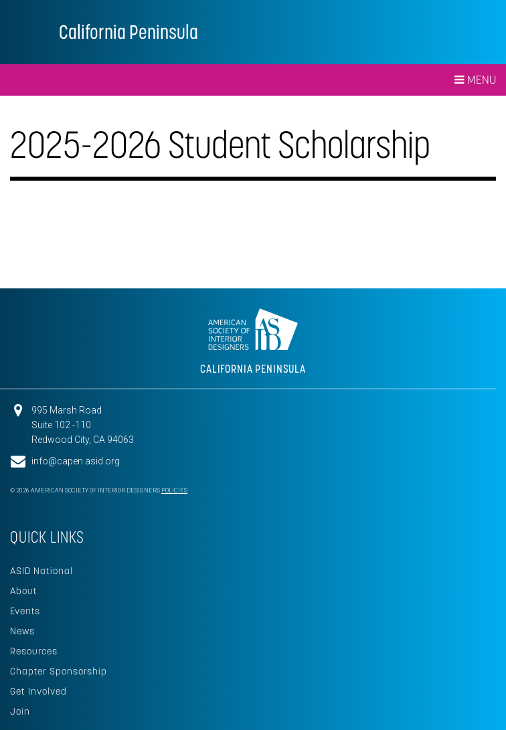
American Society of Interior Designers (29, 31)
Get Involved (38, 691)
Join (20, 711)
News (22, 631)
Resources (34, 651)
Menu (475, 79)
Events (25, 611)
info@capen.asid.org (75, 461)
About (23, 591)
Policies (174, 490)
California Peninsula (128, 31)
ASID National (41, 571)
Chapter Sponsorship (58, 671)
